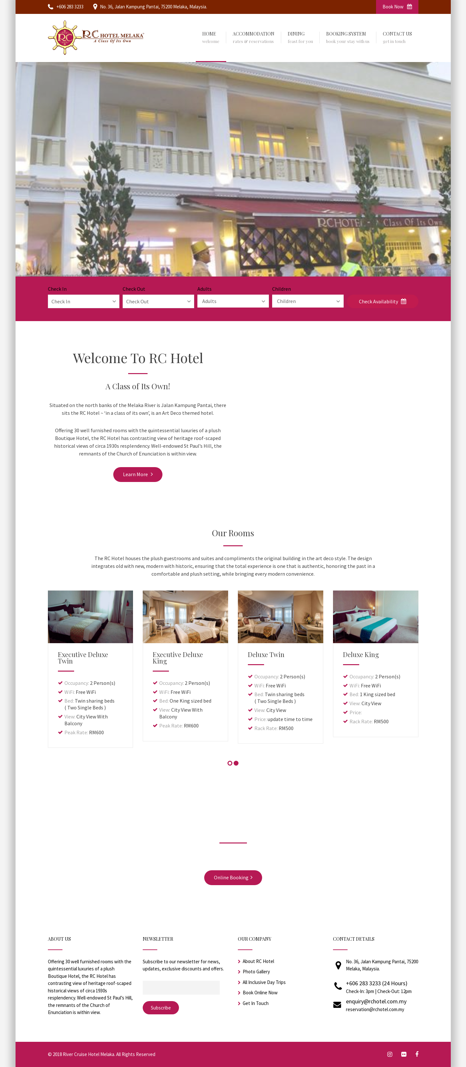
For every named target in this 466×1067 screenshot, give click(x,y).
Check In (57, 288)
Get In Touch (256, 1003)
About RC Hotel (258, 961)
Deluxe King (361, 654)
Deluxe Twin (266, 654)
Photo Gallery (256, 971)
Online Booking (233, 877)
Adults (204, 288)
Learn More (138, 474)
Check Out (134, 288)
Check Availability (382, 301)
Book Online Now (260, 992)
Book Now (397, 7)
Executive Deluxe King (178, 657)
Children (281, 288)
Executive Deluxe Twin (83, 657)
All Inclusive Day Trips (264, 982)
